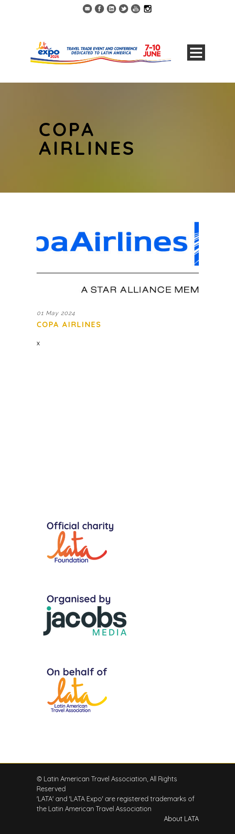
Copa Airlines (69, 324)
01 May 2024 (56, 313)
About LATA (181, 818)
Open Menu (196, 52)
